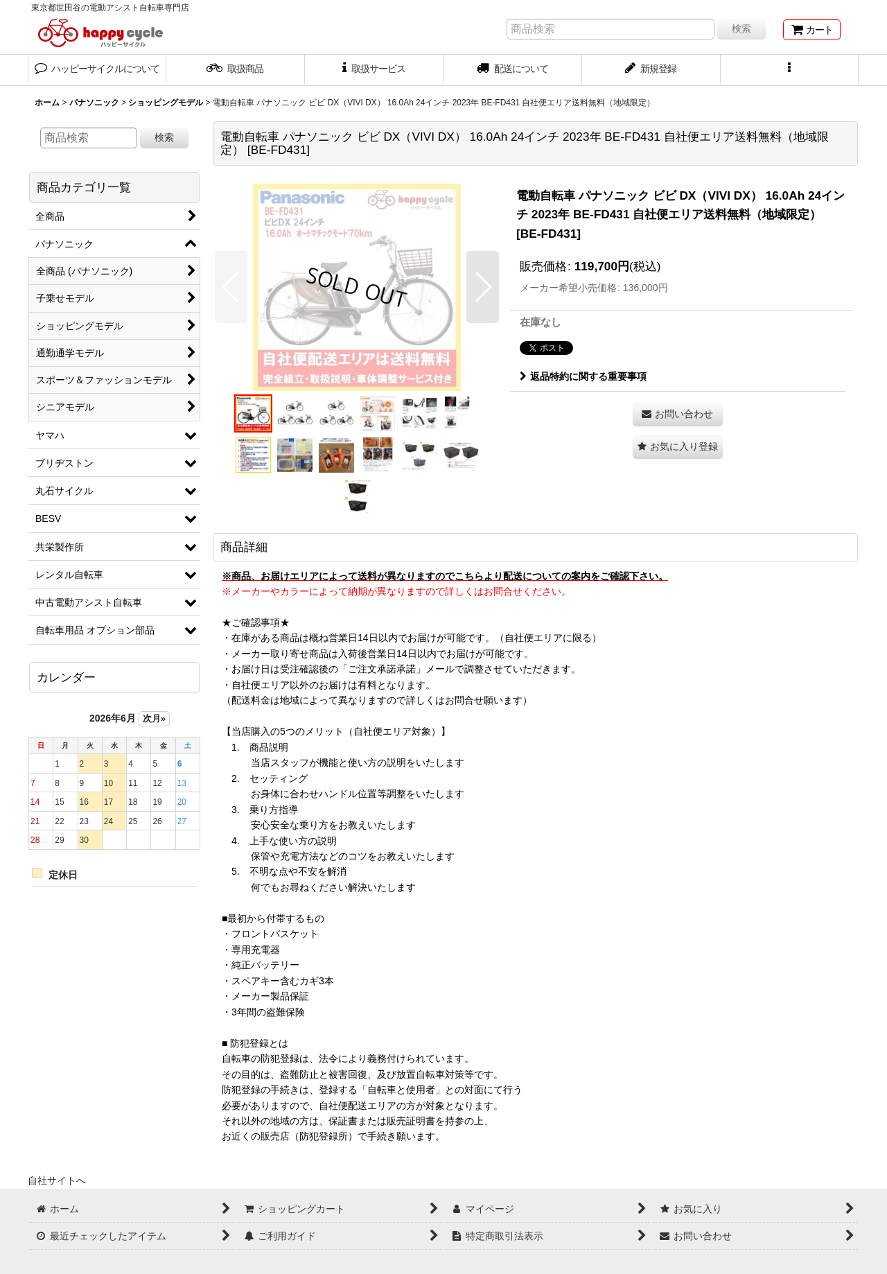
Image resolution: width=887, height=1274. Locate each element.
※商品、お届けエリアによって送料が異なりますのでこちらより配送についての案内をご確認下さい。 (445, 576)
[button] (790, 70)
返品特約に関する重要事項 (583, 376)
